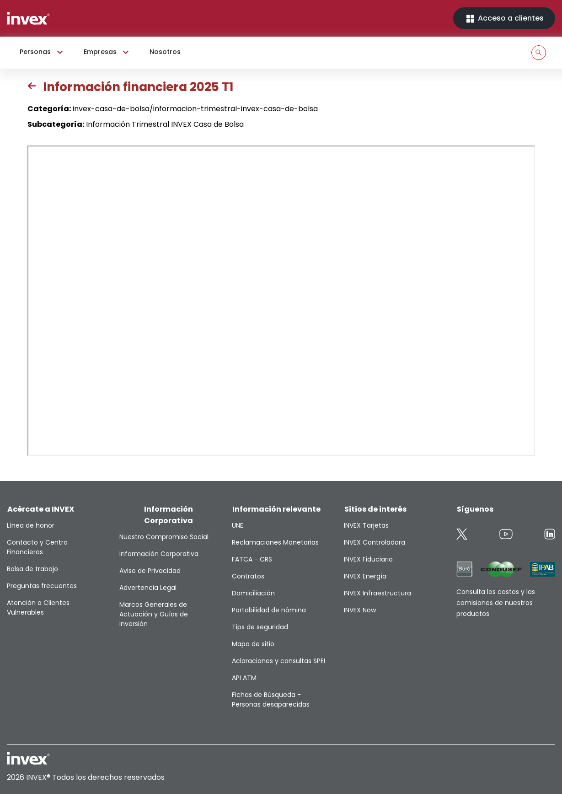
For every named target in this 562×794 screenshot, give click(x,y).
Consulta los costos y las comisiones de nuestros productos (495, 602)
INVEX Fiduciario (368, 559)
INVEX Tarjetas (366, 525)
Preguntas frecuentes (42, 585)
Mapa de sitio (253, 643)
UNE (237, 525)
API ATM (244, 677)
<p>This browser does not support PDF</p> (281, 301)
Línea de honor (30, 525)
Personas (42, 52)
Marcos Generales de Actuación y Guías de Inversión (153, 614)
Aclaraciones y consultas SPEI (278, 660)
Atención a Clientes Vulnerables (38, 607)
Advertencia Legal (148, 587)
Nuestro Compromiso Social (164, 536)
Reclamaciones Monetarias (275, 542)
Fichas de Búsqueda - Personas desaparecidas (271, 699)
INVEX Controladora (374, 542)
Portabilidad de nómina (269, 610)
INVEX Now (360, 610)
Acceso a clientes (504, 18)
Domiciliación (253, 593)
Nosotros (165, 51)
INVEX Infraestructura (377, 593)
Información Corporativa (158, 553)
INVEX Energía (365, 576)
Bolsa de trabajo (32, 568)
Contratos (248, 576)
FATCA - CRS (252, 559)
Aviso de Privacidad (150, 570)
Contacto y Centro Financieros (37, 547)
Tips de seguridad (260, 627)
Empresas (107, 52)
